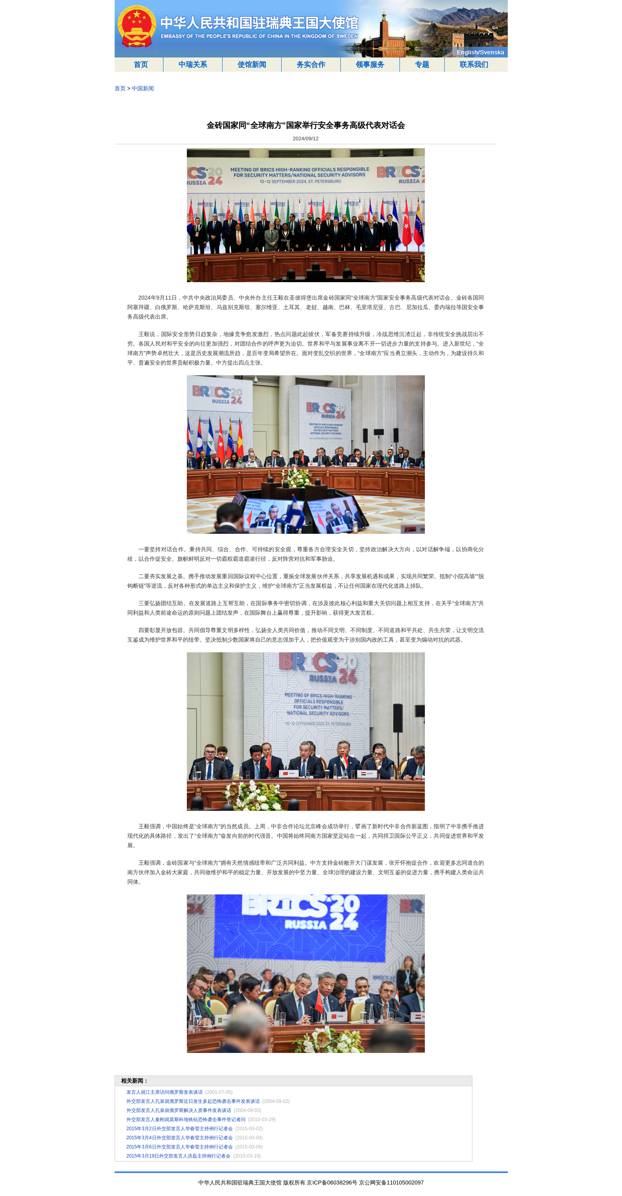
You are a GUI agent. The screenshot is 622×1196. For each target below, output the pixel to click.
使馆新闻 (252, 65)
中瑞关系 (193, 65)
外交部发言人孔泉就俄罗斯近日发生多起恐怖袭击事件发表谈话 (193, 1101)
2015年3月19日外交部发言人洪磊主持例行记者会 (179, 1156)
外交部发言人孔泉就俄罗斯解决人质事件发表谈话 (179, 1110)
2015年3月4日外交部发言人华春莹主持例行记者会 (180, 1138)
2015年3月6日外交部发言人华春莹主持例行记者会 (180, 1147)
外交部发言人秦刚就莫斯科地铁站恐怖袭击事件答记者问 (186, 1119)
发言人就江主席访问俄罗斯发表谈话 (165, 1092)
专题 (422, 65)
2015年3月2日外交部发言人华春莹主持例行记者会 (180, 1128)
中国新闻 (143, 88)
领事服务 (370, 65)
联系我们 (474, 65)
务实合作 (311, 65)
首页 (141, 65)
